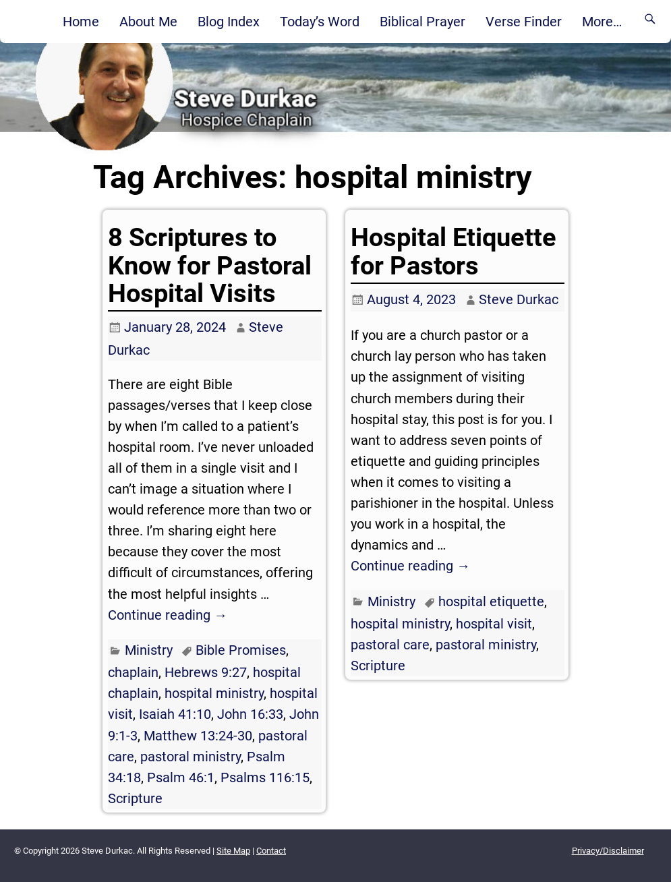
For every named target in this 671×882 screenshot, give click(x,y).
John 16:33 (250, 714)
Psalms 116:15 (265, 777)
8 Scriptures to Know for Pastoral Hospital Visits (210, 265)
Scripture (135, 798)
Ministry (149, 650)
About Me (148, 21)
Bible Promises (241, 650)
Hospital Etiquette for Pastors (453, 251)
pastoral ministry (190, 756)
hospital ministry (214, 693)
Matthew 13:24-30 (198, 736)
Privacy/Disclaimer (608, 851)
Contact (271, 851)
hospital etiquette (491, 601)
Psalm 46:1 (180, 777)
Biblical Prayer (422, 21)
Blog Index (229, 21)
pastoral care (390, 645)
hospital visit (494, 624)
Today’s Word (319, 21)
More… (602, 21)
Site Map (233, 851)
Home (81, 21)
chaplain (133, 672)
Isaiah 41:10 (175, 714)
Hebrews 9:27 (206, 672)
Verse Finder (524, 21)
